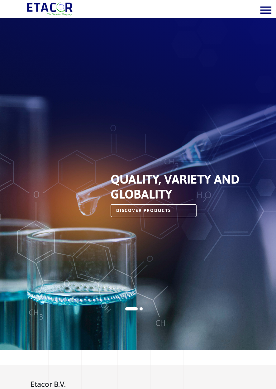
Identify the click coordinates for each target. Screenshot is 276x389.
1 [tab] (131, 308)
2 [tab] (141, 308)
